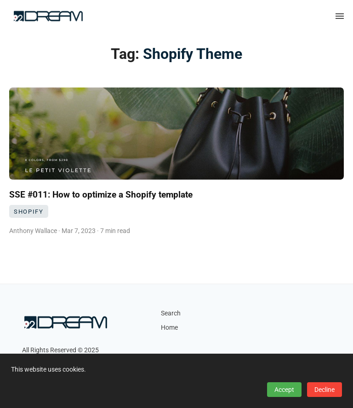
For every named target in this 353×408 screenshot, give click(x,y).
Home (169, 328)
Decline (324, 389)
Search (171, 313)
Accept (284, 389)
